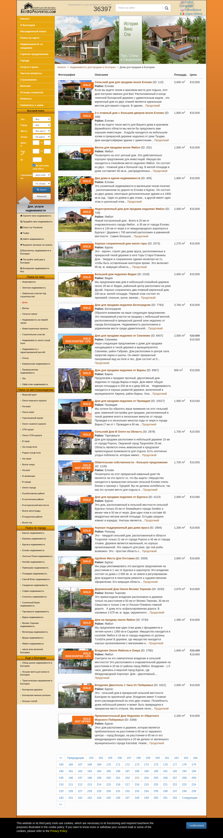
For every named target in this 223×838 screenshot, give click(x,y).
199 (99, 777)
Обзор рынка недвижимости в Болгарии (36, 664)
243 (89, 797)
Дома (25, 302)
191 (165, 771)
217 (127, 784)
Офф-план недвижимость (35, 384)
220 (156, 784)
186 (118, 771)
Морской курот (29, 394)
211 (70, 784)
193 (184, 771)
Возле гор (27, 522)
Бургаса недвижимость (33, 544)
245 (108, 797)
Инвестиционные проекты (35, 328)
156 (119, 757)
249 (146, 797)
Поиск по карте (29, 37)
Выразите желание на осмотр (36, 245)
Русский (191, 9)
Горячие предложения (34, 54)
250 (156, 797)
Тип (23, 119)
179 (193, 764)
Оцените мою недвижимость (35, 216)
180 (61, 771)
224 (193, 784)
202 (127, 777)
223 (184, 784)
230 (108, 791)
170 (108, 764)
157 (129, 757)
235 (156, 791)
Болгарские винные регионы (36, 695)
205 (156, 777)
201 (118, 777)
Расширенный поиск (33, 31)
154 (100, 757)
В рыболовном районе (33, 493)
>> (60, 804)
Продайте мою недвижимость (36, 221)
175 (156, 764)
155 (110, 757)
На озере (26, 458)
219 (146, 784)
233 (137, 791)
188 (137, 771)
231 (118, 791)
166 (70, 764)
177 (174, 764)
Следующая (189, 797)
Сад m (23, 153)
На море (26, 406)
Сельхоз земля (29, 314)
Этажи (24, 137)
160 (157, 757)
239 (193, 791)
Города (24, 60)
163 (186, 757)
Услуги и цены (29, 67)
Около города (29, 487)
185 (108, 771)
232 (127, 791)
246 (118, 797)
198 (89, 777)
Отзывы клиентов (31, 92)
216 (118, 784)
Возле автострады (31, 511)
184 (99, 771)
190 (156, 771)
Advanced (41, 196)
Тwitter (24, 233)
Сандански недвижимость (35, 585)
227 (80, 791)
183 (89, 771)
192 (174, 771)
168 (89, 764)
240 (61, 797)
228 (89, 791)
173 (137, 764)
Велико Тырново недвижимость (29, 624)
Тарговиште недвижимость (35, 611)
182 (80, 771)
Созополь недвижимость (34, 596)
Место (24, 131)
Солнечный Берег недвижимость (30, 604)
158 (138, 757)
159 (148, 757)
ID (22, 160)
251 (165, 797)
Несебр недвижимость (33, 562)
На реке (26, 470)
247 (127, 797)
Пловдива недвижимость (34, 573)
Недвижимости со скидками (31, 46)
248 (137, 797)
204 (146, 777)
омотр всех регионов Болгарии (31, 651)
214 (99, 784)
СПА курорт (28, 429)
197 (80, 777)
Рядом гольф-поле (31, 453)
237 (174, 791)
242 (80, 797)
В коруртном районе (32, 517)
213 (89, 784)
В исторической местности (35, 505)
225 (61, 791)
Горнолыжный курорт (32, 418)
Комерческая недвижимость (36, 364)
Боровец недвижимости (34, 538)
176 (165, 764)
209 (193, 777)
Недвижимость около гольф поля (35, 342)
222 (174, 784)
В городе (26, 482)
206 (165, 777)
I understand (196, 825)
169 (99, 764)
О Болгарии (27, 25)
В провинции (28, 476)
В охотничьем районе (33, 499)
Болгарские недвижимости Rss (34, 270)
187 (127, 771)
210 (61, 784)
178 (184, 764)
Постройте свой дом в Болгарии (32, 261)
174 (146, 764)
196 (70, 777)
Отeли (25, 358)
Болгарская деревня (32, 689)
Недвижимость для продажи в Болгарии (90, 4)
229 (99, 791)
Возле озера (28, 464)
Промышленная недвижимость (29, 371)
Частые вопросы (31, 73)
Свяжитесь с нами (31, 105)
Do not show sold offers (41, 167)
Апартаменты (29, 282)
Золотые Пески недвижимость (37, 556)
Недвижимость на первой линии (34, 321)
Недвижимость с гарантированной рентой (32, 350)
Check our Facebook (31, 227)
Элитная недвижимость (34, 288)
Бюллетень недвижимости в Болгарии (35, 252)
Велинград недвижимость (35, 632)
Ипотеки (25, 85)
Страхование (28, 79)
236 (165, 791)
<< (60, 757)
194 (193, 771)
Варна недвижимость (33, 617)
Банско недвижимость (33, 533)
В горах (26, 441)
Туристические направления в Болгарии (36, 682)
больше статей (29, 701)
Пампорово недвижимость (35, 568)
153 (91, 757)
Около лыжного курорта (34, 424)
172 (127, 764)
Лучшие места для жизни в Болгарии (34, 673)
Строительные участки (33, 334)
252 (174, 797)
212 (80, 784)
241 (70, 797)
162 (176, 757)
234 (146, 791)
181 (70, 771)
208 (184, 777)
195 (61, 777)
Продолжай (152, 105)
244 (99, 797)
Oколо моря (28, 412)
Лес (24, 378)
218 (137, 784)
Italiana (191, 13)
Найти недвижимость (32, 239)
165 (61, 764)
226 (70, 791)
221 (165, 784)
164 (195, 757)
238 (184, 791)
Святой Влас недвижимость (36, 579)
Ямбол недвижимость (33, 643)
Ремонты (26, 98)
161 (167, 757)
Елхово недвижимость (33, 550)
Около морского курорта (34, 400)
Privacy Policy (58, 831)
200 (108, 777)
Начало (25, 18)
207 (174, 777)
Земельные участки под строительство (33, 295)
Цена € (23, 144)
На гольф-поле (29, 447)
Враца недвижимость (33, 638)
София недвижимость (33, 591)
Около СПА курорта (32, 435)
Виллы (25, 308)
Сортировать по (25, 176)
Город (24, 125)
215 (108, 784)
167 (80, 764)
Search (41, 190)
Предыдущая (75, 757)
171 (118, 764)
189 (146, 771)
